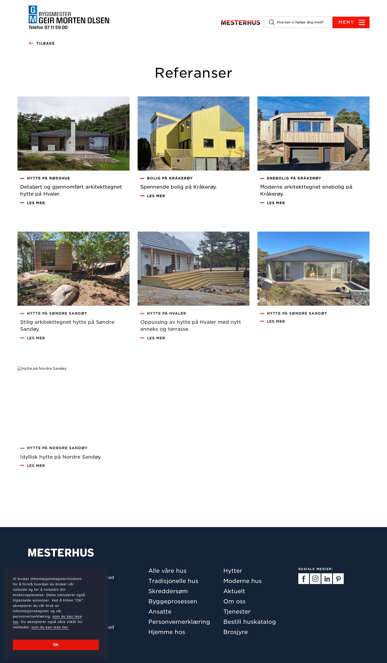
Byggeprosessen (172, 601)
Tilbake (41, 43)
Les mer (36, 205)
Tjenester (236, 611)
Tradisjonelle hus (173, 581)
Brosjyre (235, 632)
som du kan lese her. (50, 627)
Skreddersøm (168, 591)
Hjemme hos (166, 632)
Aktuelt (234, 591)
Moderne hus (242, 581)
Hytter (232, 570)
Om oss (234, 601)
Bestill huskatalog (249, 621)
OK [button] (56, 645)
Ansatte (159, 611)
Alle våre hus (167, 570)
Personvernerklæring (179, 621)
